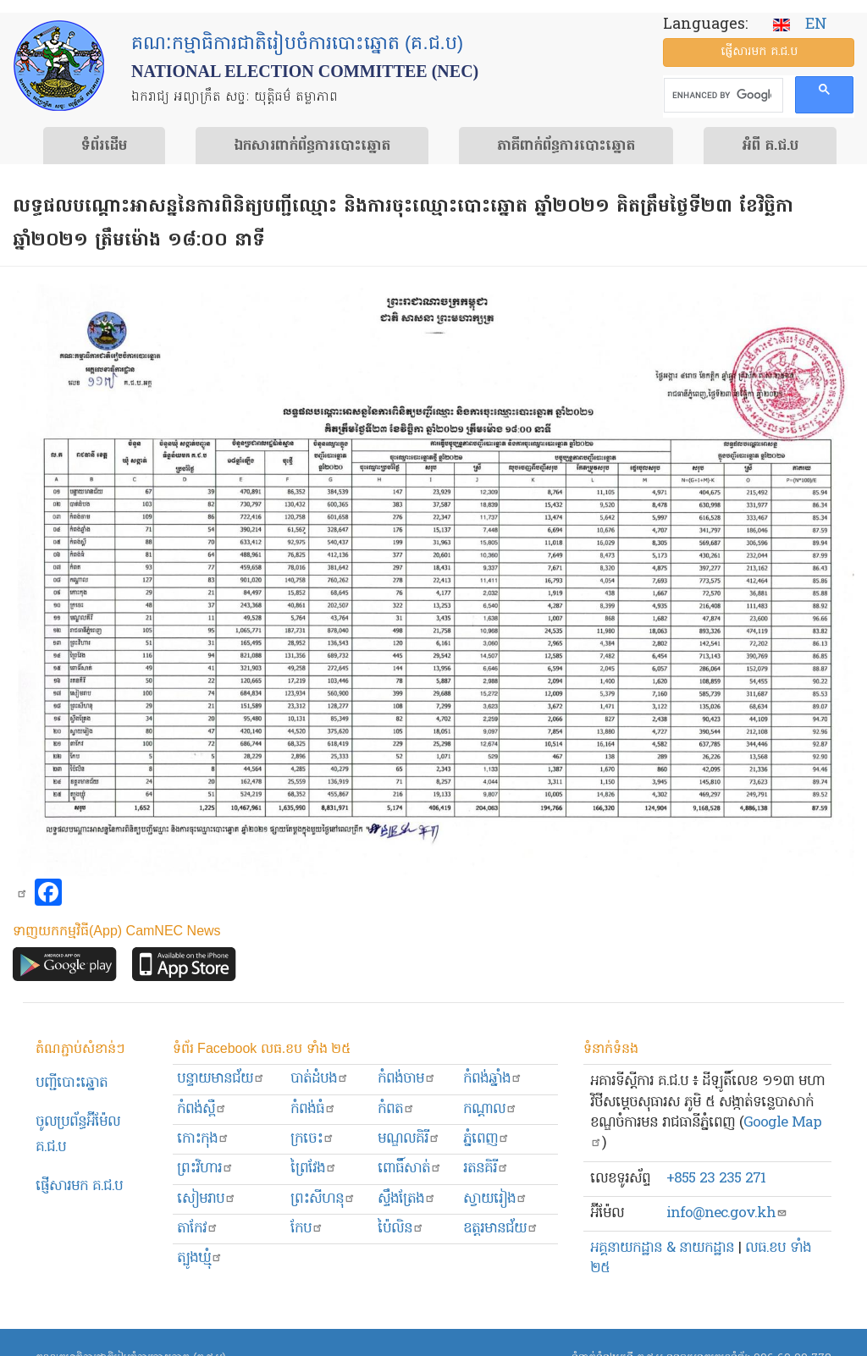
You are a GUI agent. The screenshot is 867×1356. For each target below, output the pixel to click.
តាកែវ (197, 1228)
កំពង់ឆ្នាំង (492, 1078)
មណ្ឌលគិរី (409, 1138)
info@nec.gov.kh (726, 1213)
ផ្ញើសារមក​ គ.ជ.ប (79, 1186)
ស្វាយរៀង (495, 1199)
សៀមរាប (206, 1199)
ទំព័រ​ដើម (104, 146)
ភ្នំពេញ (486, 1138)
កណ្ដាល (490, 1109)
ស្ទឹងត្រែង (407, 1199)
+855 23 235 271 (715, 1178)
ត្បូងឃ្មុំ (200, 1258)
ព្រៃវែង (313, 1168)
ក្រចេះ (312, 1138)
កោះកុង (203, 1138)
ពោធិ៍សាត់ (410, 1168)
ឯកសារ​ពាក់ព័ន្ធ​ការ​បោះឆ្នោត (312, 146)
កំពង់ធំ (313, 1109)
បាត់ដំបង (319, 1078)
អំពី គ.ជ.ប (770, 146)
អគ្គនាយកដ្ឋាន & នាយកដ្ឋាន (662, 1248)
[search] (721, 95)
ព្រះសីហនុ (323, 1199)
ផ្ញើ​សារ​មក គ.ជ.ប (759, 52)
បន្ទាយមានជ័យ (221, 1078)
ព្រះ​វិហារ (205, 1168)
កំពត (396, 1109)
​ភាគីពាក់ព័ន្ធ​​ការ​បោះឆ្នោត (566, 146)
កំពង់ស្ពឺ (202, 1109)
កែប (306, 1228)
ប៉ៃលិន (401, 1228)
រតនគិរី (486, 1168)
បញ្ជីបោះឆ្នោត (72, 1083)
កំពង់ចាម (407, 1078)
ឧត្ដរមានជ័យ (500, 1228)
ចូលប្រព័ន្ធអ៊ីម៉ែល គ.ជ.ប (78, 1134)
